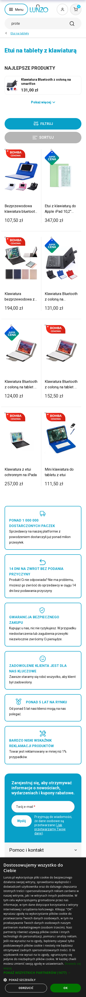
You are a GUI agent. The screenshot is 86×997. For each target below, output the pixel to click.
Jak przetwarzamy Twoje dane (50, 829)
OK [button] (66, 988)
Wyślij (21, 821)
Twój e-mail (25, 806)
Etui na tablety (20, 33)
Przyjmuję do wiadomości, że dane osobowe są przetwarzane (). (53, 825)
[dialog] (43, 927)
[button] (43, 973)
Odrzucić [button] (26, 988)
